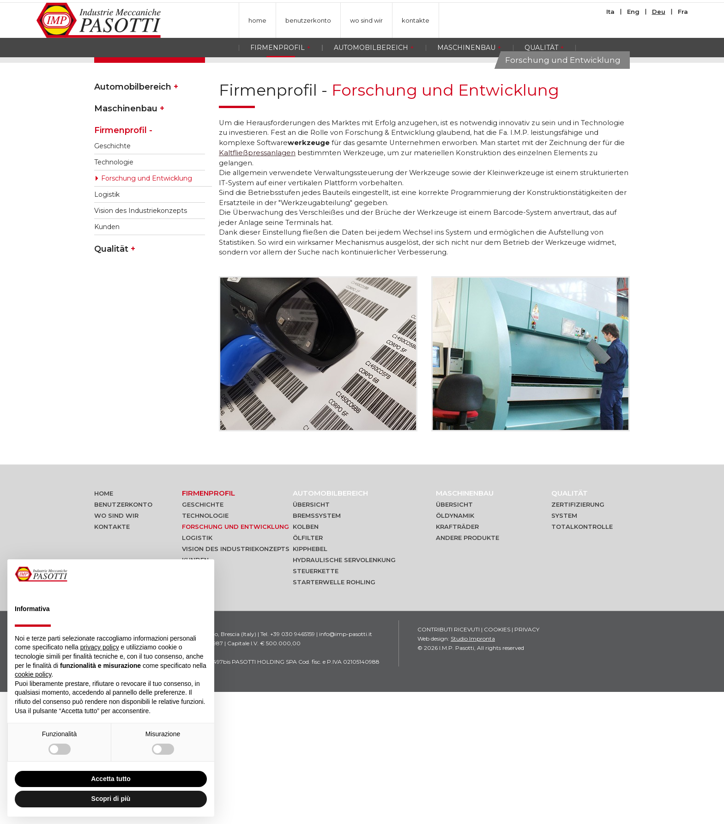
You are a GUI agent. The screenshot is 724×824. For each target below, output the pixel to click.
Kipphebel (310, 681)
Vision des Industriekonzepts (140, 340)
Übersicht (311, 636)
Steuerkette (315, 703)
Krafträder (457, 658)
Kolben (306, 658)
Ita (610, 12)
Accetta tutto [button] (111, 778)
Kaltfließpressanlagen (257, 283)
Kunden (107, 356)
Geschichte (112, 275)
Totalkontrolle (582, 658)
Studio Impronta (473, 770)
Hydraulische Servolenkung (344, 692)
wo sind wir (366, 20)
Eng (633, 12)
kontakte (415, 20)
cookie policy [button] (33, 674)
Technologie (113, 291)
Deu (658, 12)
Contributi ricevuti (448, 761)
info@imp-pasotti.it (345, 766)
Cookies (497, 761)
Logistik (107, 324)
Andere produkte (467, 669)
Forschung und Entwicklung (146, 307)
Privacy (526, 761)
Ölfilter (308, 669)
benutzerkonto (308, 20)
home (257, 20)
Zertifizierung (577, 636)
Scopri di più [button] (111, 798)
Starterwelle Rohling (334, 714)
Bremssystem (317, 647)
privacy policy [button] (99, 647)
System (564, 647)
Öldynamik (455, 647)
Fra (683, 12)
